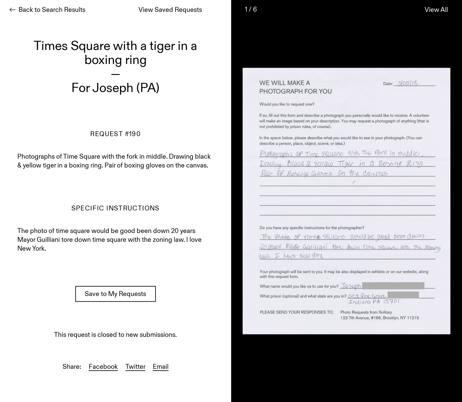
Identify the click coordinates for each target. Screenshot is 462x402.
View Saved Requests (170, 10)
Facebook (103, 367)
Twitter (135, 367)
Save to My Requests (115, 294)
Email (161, 367)
